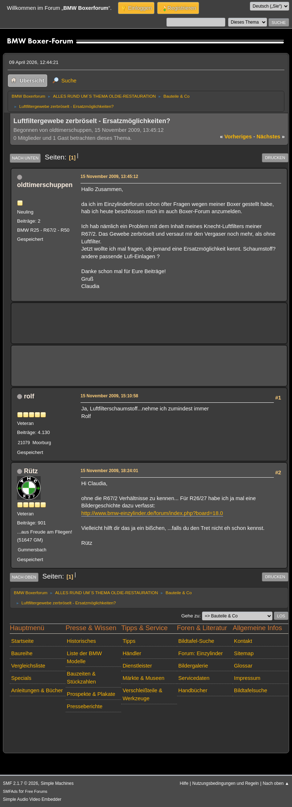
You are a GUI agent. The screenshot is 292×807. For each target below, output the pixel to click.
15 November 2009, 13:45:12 (109, 176)
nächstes (270, 136)
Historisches (81, 641)
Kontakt (243, 641)
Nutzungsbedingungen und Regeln (225, 783)
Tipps (129, 641)
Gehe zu (190, 616)
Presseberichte (84, 706)
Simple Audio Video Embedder (32, 799)
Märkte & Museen (143, 678)
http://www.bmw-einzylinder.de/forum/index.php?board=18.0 (152, 513)
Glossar (243, 666)
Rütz (31, 471)
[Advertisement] (149, 318)
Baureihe (22, 653)
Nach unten (25, 158)
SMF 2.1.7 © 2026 (20, 783)
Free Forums (36, 791)
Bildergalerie (193, 666)
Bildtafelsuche (250, 690)
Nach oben (24, 577)
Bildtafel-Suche (196, 641)
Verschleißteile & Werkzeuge (143, 694)
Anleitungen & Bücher (37, 690)
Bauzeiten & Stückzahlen (81, 678)
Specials (21, 678)
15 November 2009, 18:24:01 (109, 470)
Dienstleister (137, 666)
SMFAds (10, 791)
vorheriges (236, 136)
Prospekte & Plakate (91, 694)
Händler (132, 653)
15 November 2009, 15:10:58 (109, 395)
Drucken (275, 157)
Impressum (247, 678)
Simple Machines (57, 783)
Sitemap (244, 653)
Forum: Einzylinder (200, 653)
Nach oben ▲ (276, 783)
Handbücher (192, 690)
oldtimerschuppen (45, 184)
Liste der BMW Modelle (84, 657)
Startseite (22, 641)
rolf (29, 396)
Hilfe (184, 783)
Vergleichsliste (28, 666)
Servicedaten (194, 678)
